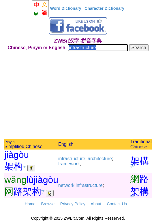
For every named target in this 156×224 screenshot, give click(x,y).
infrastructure (71, 158)
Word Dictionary (65, 8)
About (96, 204)
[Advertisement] (78, 96)
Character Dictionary (104, 8)
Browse (47, 204)
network (66, 185)
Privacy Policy (72, 204)
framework (69, 163)
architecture (100, 158)
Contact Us (117, 204)
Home (30, 204)
